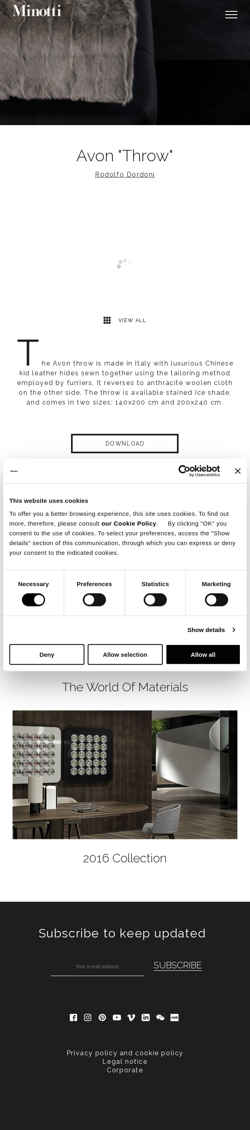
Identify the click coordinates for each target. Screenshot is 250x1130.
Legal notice (124, 1061)
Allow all (203, 654)
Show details (206, 629)
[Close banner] (238, 471)
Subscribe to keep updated (122, 933)
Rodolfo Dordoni (125, 174)
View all (124, 320)
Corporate (125, 1070)
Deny (46, 654)
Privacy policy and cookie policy (125, 1053)
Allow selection (125, 654)
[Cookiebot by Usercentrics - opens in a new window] (184, 471)
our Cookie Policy (128, 523)
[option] (125, 62)
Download (125, 443)
